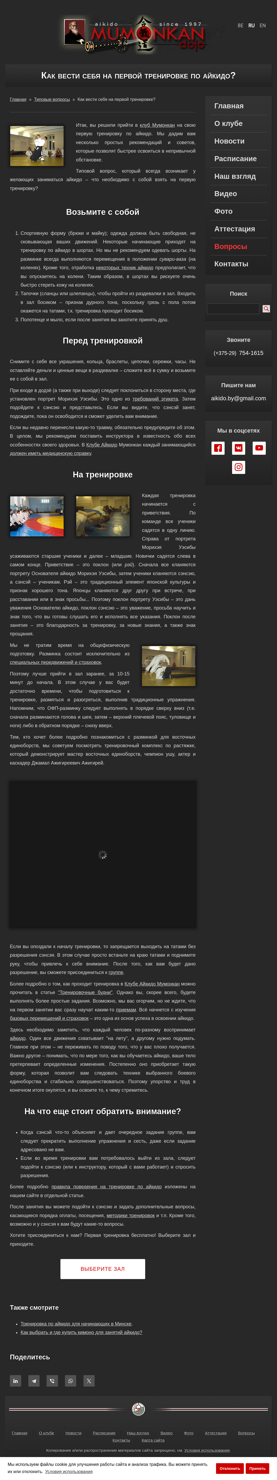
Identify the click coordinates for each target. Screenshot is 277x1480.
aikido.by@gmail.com (238, 398)
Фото (223, 211)
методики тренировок (131, 1215)
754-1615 (238, 353)
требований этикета (155, 399)
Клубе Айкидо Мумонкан (152, 984)
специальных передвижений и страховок (55, 662)
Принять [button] (257, 1468)
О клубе (228, 124)
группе (116, 972)
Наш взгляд (235, 176)
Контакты (231, 264)
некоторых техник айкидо (124, 267)
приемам (126, 1009)
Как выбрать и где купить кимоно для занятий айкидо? (81, 1332)
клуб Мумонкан (157, 125)
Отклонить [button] (230, 1468)
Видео (225, 194)
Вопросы (230, 247)
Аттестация (234, 229)
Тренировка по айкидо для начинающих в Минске (76, 1324)
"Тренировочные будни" (85, 992)
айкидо (18, 1038)
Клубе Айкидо (101, 445)
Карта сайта (153, 1440)
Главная (229, 106)
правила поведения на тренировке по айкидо (107, 1186)
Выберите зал (102, 1269)
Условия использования (207, 1450)
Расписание (235, 159)
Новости (229, 141)
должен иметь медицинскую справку (50, 453)
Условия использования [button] (69, 1471)
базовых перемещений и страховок (49, 1018)
